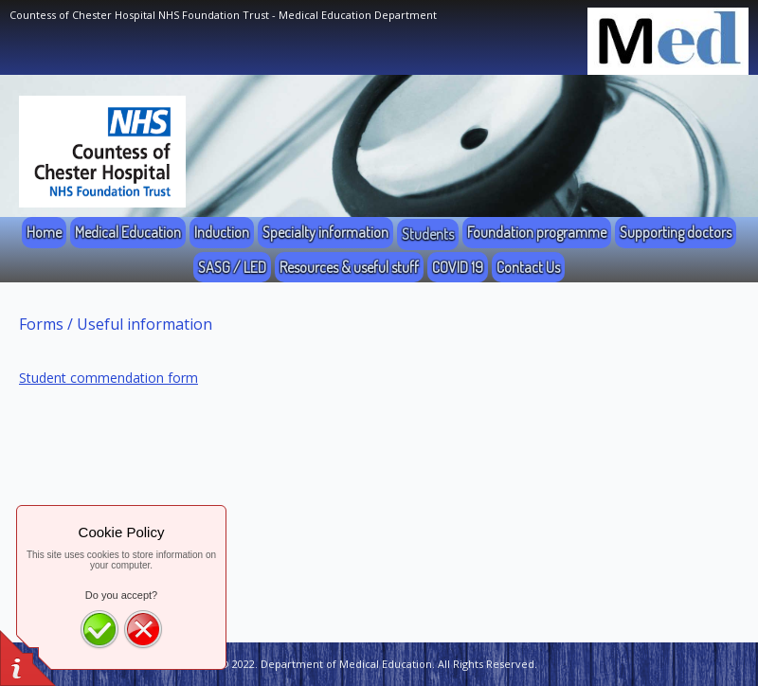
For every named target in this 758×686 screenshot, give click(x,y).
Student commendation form (108, 378)
